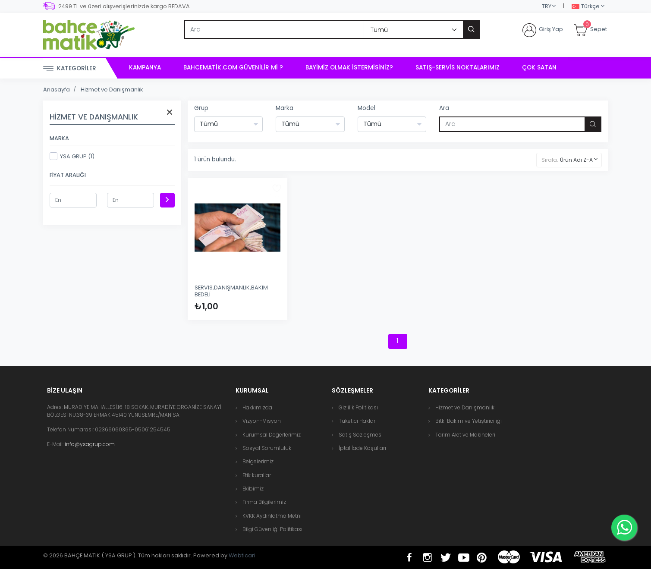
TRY (546, 6)
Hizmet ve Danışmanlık (112, 89)
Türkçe (586, 7)
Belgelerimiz (258, 461)
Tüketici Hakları (358, 420)
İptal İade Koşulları (362, 448)
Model (366, 108)
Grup (201, 108)
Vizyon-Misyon (261, 420)
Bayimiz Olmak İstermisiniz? (349, 67)
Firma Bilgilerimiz (264, 502)
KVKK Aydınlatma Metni (272, 515)
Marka (284, 108)
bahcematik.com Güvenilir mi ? (233, 67)
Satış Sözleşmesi (361, 434)
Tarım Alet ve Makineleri (465, 434)
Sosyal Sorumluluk (266, 448)
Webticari (242, 555)
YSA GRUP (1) (72, 156)
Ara (444, 108)
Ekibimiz (253, 488)
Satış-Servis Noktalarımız (457, 67)
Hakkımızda (257, 407)
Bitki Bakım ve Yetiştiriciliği (468, 420)
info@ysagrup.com (90, 444)
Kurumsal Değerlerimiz (271, 434)
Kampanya (145, 67)
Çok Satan (539, 67)
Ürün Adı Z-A (576, 159)
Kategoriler (69, 69)
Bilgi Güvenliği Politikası (272, 529)
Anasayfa (56, 89)
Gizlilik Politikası (358, 407)
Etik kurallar (256, 475)
